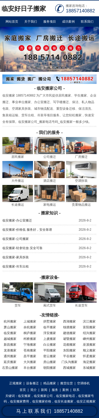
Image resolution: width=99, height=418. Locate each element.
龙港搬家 (10, 350)
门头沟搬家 (69, 362)
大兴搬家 (29, 362)
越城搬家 (10, 339)
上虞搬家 (49, 339)
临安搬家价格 (41, 401)
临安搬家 (10, 333)
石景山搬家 (10, 368)
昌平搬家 (29, 356)
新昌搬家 (10, 344)
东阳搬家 (69, 350)
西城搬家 (69, 368)
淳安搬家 (49, 333)
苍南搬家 (29, 350)
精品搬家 (49, 383)
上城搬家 (29, 321)
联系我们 (87, 21)
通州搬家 (10, 356)
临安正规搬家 (86, 401)
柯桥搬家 (29, 339)
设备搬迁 (32, 383)
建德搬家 (69, 333)
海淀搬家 (89, 362)
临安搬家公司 (43, 396)
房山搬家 (49, 362)
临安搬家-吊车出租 (15, 266)
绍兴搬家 (89, 333)
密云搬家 (49, 356)
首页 (23, 390)
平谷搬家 (69, 356)
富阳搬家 (89, 327)
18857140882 (80, 10)
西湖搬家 (69, 321)
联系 (76, 390)
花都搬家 (69, 344)
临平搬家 (49, 327)
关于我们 (30, 21)
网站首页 (12, 21)
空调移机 (83, 383)
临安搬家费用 (19, 401)
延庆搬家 (10, 362)
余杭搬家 (29, 327)
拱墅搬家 (49, 321)
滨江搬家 (89, 321)
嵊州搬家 (89, 339)
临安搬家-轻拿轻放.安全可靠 (22, 248)
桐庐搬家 (29, 333)
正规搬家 (15, 383)
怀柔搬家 (89, 356)
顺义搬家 (89, 350)
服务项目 (49, 21)
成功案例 (68, 21)
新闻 (44, 390)
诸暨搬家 (69, 339)
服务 (55, 390)
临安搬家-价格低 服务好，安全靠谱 (27, 229)
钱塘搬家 (69, 327)
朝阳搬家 (49, 368)
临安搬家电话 (65, 396)
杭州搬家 (10, 321)
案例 (65, 390)
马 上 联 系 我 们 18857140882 (49, 411)
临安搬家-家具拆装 (15, 257)
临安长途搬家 (63, 401)
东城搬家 (89, 368)
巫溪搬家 (89, 344)
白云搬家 (49, 344)
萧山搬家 (10, 327)
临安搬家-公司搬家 (15, 239)
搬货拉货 (66, 383)
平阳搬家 (49, 350)
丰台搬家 (29, 368)
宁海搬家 (29, 344)
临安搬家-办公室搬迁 (17, 220)
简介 (33, 390)
